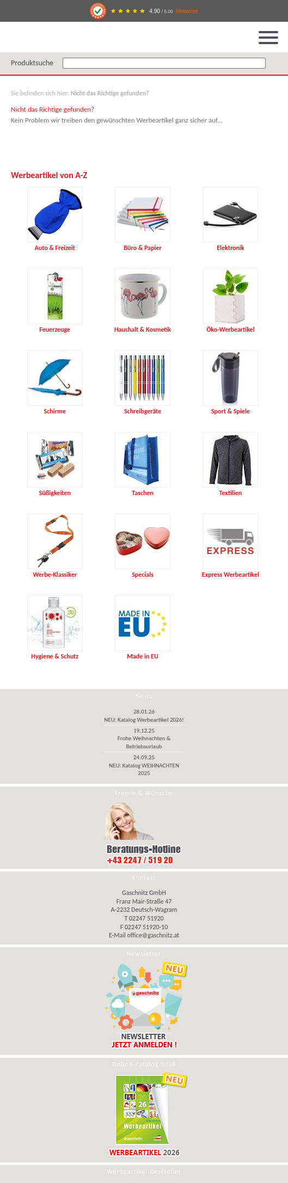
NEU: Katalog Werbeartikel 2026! (144, 719)
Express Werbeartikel (230, 570)
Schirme (55, 407)
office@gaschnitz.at (153, 935)
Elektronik (230, 244)
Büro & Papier (142, 244)
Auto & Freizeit (55, 244)
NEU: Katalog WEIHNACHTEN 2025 (144, 769)
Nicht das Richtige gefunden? (110, 93)
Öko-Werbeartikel (230, 325)
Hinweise (187, 11)
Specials (142, 570)
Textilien (230, 489)
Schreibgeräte (142, 407)
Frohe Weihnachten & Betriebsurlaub (144, 742)
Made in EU (142, 652)
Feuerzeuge (55, 325)
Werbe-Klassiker (55, 570)
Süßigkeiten (55, 489)
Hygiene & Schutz (55, 652)
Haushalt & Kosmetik (142, 325)
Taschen (142, 489)
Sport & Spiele (230, 407)
